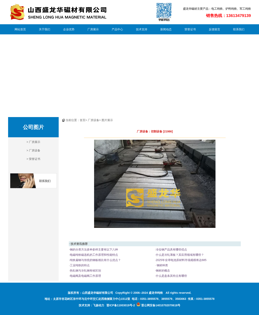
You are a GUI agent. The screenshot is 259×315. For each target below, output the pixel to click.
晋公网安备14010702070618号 (158, 305)
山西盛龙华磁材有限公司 (97, 292)
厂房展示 (93, 29)
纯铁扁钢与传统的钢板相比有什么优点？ (95, 260)
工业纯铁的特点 (80, 265)
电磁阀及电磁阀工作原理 (85, 275)
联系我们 (238, 29)
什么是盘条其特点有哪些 (171, 275)
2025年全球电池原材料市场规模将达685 (181, 260)
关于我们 (44, 29)
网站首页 (20, 29)
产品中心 (117, 29)
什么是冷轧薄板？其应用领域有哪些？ (180, 254)
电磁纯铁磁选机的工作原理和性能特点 (94, 254)
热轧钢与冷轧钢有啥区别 (85, 270)
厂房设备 (34, 150)
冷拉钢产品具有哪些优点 (171, 249)
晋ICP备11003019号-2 (120, 305)
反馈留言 (214, 29)
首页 (82, 120)
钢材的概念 (163, 270)
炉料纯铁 (231, 8)
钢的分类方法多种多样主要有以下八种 (94, 249)
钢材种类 (162, 265)
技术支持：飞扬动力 (91, 305)
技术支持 (141, 29)
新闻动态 (166, 29)
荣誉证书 (190, 29)
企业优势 (68, 29)
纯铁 (220, 8)
